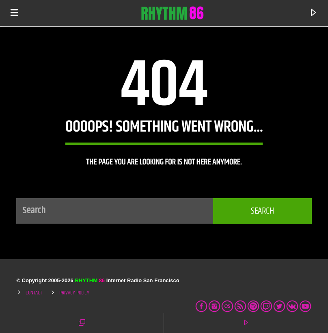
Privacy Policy (74, 292)
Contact (34, 292)
